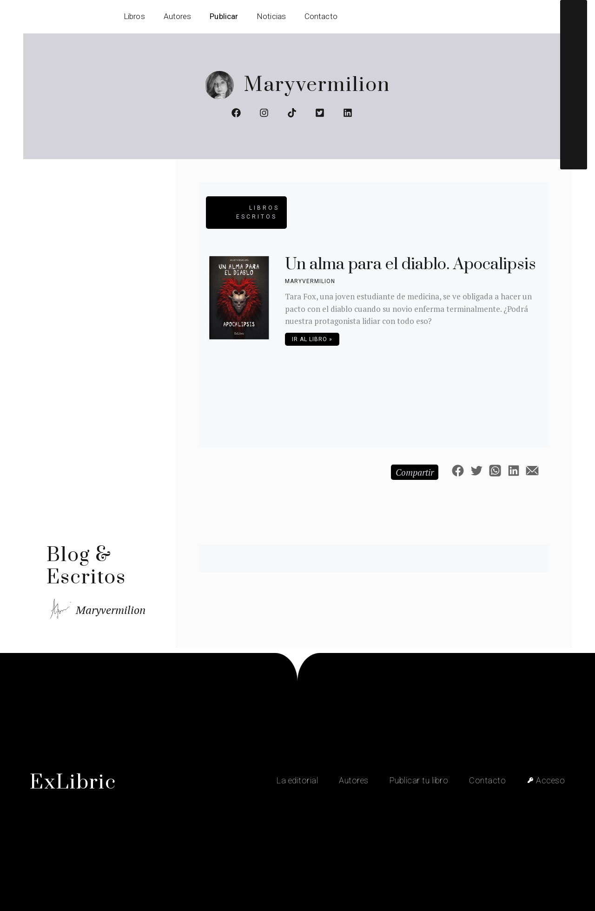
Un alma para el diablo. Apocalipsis (410, 264)
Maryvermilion (317, 85)
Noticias (271, 16)
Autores (178, 16)
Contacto (320, 16)
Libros (134, 16)
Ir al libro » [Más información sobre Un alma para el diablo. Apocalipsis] (312, 339)
